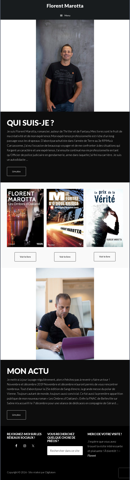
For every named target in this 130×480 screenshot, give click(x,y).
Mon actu (28, 370)
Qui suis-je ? (30, 122)
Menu (67, 15)
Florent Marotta (65, 6)
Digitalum (50, 472)
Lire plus (19, 173)
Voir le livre (25, 256)
